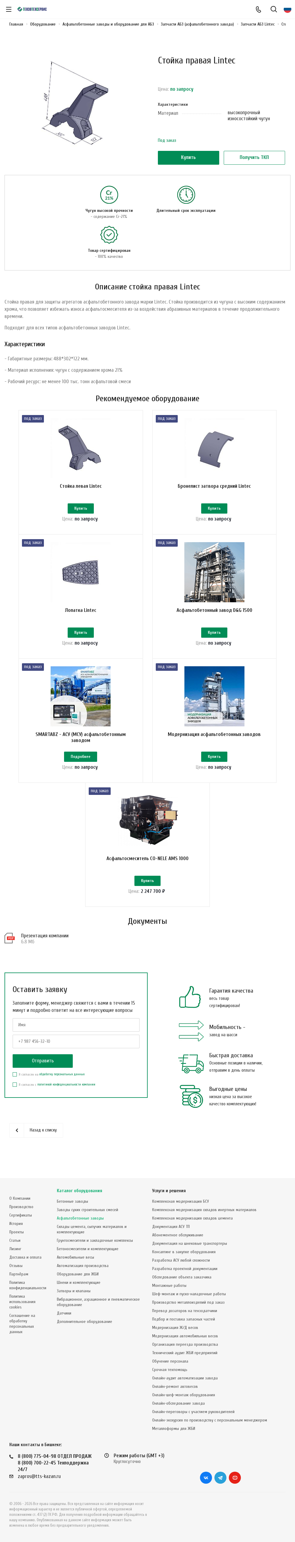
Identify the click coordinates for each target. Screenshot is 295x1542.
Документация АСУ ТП (171, 1226)
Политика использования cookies (22, 1302)
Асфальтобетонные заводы (80, 1218)
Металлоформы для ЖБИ (173, 1428)
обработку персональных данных (62, 1101)
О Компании (19, 1198)
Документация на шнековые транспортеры (189, 1243)
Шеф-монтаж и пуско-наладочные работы (189, 1293)
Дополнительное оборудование (84, 1321)
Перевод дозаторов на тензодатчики (184, 1310)
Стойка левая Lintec (81, 486)
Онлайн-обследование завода (178, 1403)
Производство (21, 1206)
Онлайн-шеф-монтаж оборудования (183, 1394)
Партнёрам (18, 1274)
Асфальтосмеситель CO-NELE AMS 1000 (147, 878)
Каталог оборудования (79, 1190)
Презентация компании (45, 962)
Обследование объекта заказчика (181, 1277)
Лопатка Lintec (80, 617)
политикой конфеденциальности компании (66, 1111)
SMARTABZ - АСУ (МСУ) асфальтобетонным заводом (80, 750)
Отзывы (16, 1265)
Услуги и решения (169, 1190)
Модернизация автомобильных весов (185, 1336)
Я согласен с (54, 1111)
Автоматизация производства (83, 1265)
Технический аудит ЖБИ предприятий (184, 1352)
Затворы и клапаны (74, 1290)
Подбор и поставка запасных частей (183, 1319)
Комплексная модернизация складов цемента (192, 1218)
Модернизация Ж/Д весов (175, 1327)
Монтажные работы (169, 1285)
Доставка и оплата (25, 1257)
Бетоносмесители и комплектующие (87, 1248)
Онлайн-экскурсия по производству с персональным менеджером (209, 1420)
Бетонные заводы (72, 1201)
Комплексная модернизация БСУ (180, 1201)
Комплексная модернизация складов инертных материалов (204, 1209)
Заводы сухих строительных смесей (87, 1209)
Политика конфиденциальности (27, 1285)
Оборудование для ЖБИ (78, 1274)
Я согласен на (49, 1100)
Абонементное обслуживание (177, 1235)
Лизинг (15, 1248)
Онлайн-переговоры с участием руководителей (193, 1411)
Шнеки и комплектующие (78, 1282)
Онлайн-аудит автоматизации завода (185, 1378)
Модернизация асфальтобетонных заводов (214, 747)
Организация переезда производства (185, 1344)
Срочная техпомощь (169, 1369)
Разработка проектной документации (184, 1268)
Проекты (16, 1232)
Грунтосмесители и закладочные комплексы (95, 1240)
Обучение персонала (170, 1361)
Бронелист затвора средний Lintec (214, 486)
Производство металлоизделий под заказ (188, 1302)
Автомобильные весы (75, 1257)
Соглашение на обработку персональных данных (22, 1323)
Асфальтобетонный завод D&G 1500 (214, 617)
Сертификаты (20, 1215)
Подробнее (81, 770)
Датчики (64, 1313)
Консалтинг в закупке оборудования (184, 1251)
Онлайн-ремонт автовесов (175, 1386)
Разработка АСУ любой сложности (181, 1260)
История (16, 1223)
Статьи (14, 1240)
